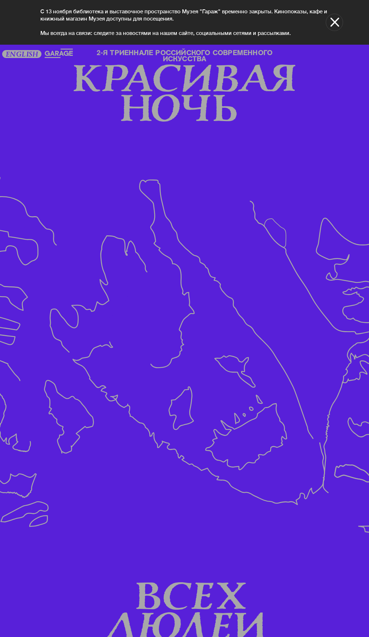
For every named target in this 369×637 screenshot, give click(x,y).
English (21, 54)
